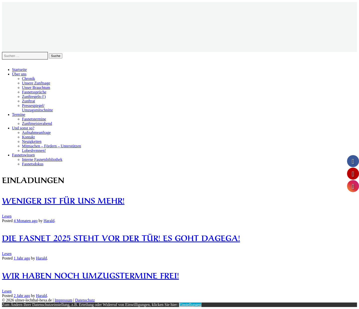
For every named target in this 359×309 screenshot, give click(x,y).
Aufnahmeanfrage (36, 132)
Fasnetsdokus (32, 164)
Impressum (63, 300)
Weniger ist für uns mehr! (63, 200)
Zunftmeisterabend (37, 123)
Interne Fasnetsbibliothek (42, 159)
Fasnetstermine (34, 119)
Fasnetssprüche (34, 92)
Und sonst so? (23, 128)
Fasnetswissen (23, 155)
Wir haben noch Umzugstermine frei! (90, 275)
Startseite (19, 69)
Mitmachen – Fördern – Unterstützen (51, 146)
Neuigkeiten (31, 141)
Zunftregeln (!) (34, 96)
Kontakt (28, 137)
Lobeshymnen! (34, 150)
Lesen (6, 216)
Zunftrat (28, 101)
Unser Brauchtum (36, 87)
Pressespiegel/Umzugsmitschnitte (37, 107)
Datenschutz (85, 300)
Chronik (28, 78)
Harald (49, 221)
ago (26, 221)
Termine (18, 114)
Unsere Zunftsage (36, 83)
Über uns (19, 74)
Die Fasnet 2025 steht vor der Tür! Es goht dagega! (121, 237)
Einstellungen (190, 305)
